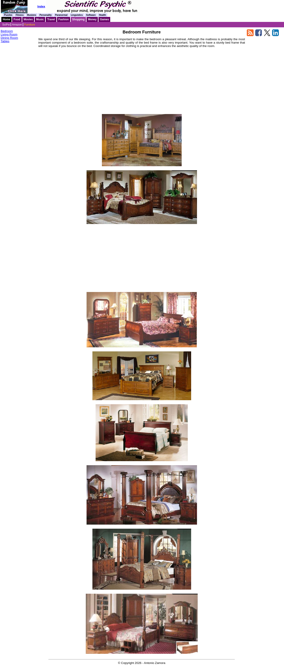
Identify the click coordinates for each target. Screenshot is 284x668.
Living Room (9, 34)
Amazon (17, 24)
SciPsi (6, 24)
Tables (5, 41)
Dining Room (9, 38)
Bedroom (7, 31)
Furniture (29, 24)
